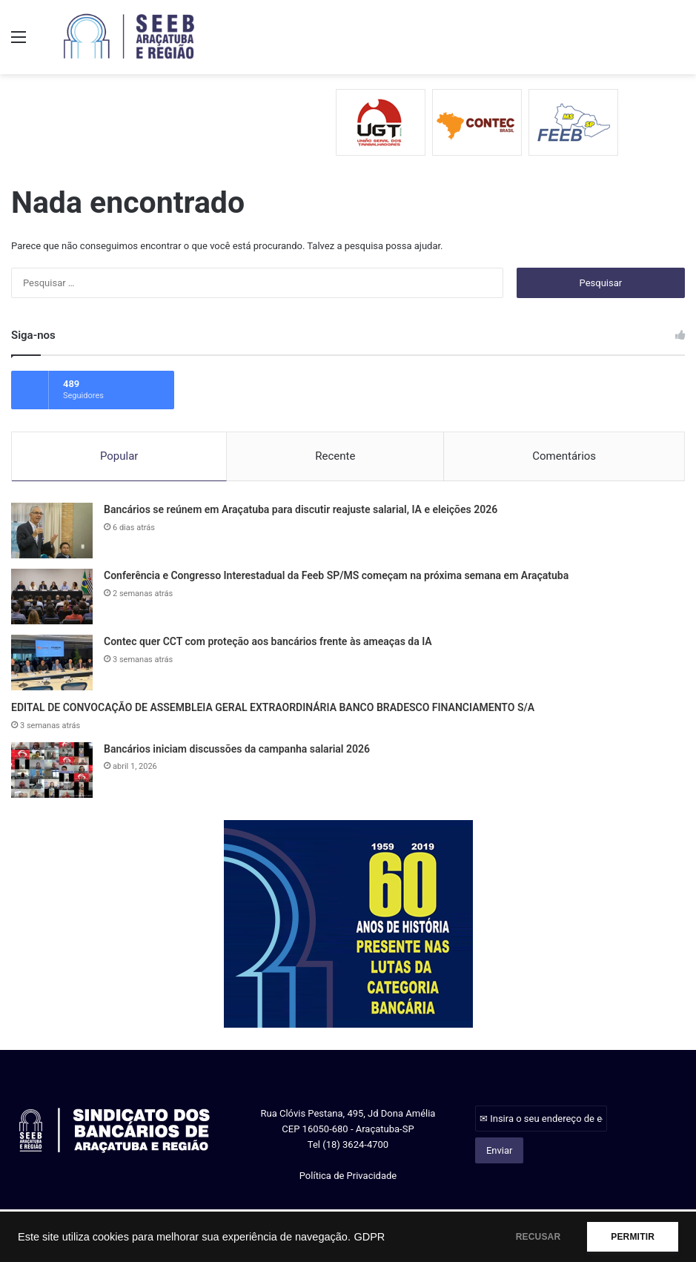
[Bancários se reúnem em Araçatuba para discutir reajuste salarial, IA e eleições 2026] (52, 530)
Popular (119, 454)
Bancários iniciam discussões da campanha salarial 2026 (237, 748)
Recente (335, 454)
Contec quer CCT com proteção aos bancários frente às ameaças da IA (268, 641)
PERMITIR (630, 1237)
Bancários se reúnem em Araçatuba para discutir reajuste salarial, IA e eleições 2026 (300, 509)
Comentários (564, 454)
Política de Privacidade (348, 1174)
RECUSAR (531, 1237)
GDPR (369, 1237)
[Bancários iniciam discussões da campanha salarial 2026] (52, 769)
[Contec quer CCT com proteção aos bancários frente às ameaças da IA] (52, 662)
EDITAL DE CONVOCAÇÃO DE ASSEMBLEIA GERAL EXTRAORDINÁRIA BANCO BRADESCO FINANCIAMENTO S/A (272, 707)
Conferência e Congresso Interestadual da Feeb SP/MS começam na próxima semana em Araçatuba (336, 575)
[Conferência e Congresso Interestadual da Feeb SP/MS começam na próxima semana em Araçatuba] (52, 596)
